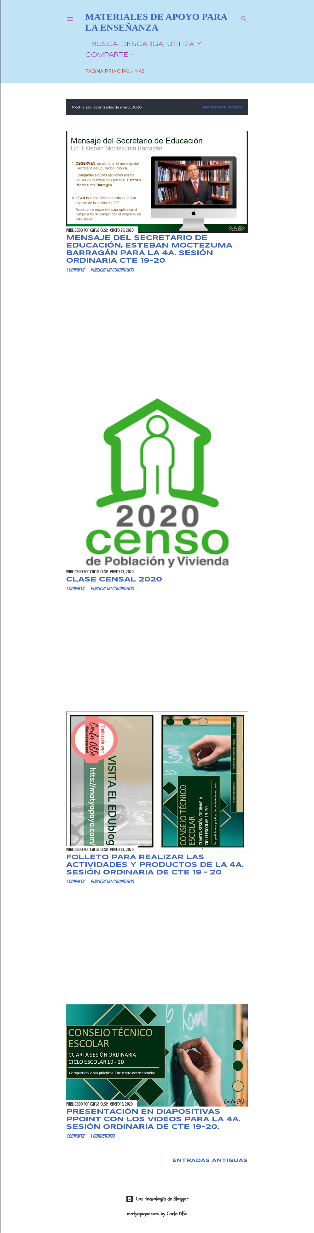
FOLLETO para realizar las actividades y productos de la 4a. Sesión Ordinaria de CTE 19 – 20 (155, 865)
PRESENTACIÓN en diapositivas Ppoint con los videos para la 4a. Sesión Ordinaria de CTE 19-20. (153, 1119)
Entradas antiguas (210, 1160)
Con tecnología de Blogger (157, 1199)
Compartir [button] (75, 270)
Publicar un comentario (112, 270)
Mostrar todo (222, 107)
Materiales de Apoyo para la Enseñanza (156, 21)
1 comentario (102, 1136)
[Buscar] (244, 17)
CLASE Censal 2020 (114, 579)
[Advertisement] (157, 333)
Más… (141, 71)
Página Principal (108, 71)
